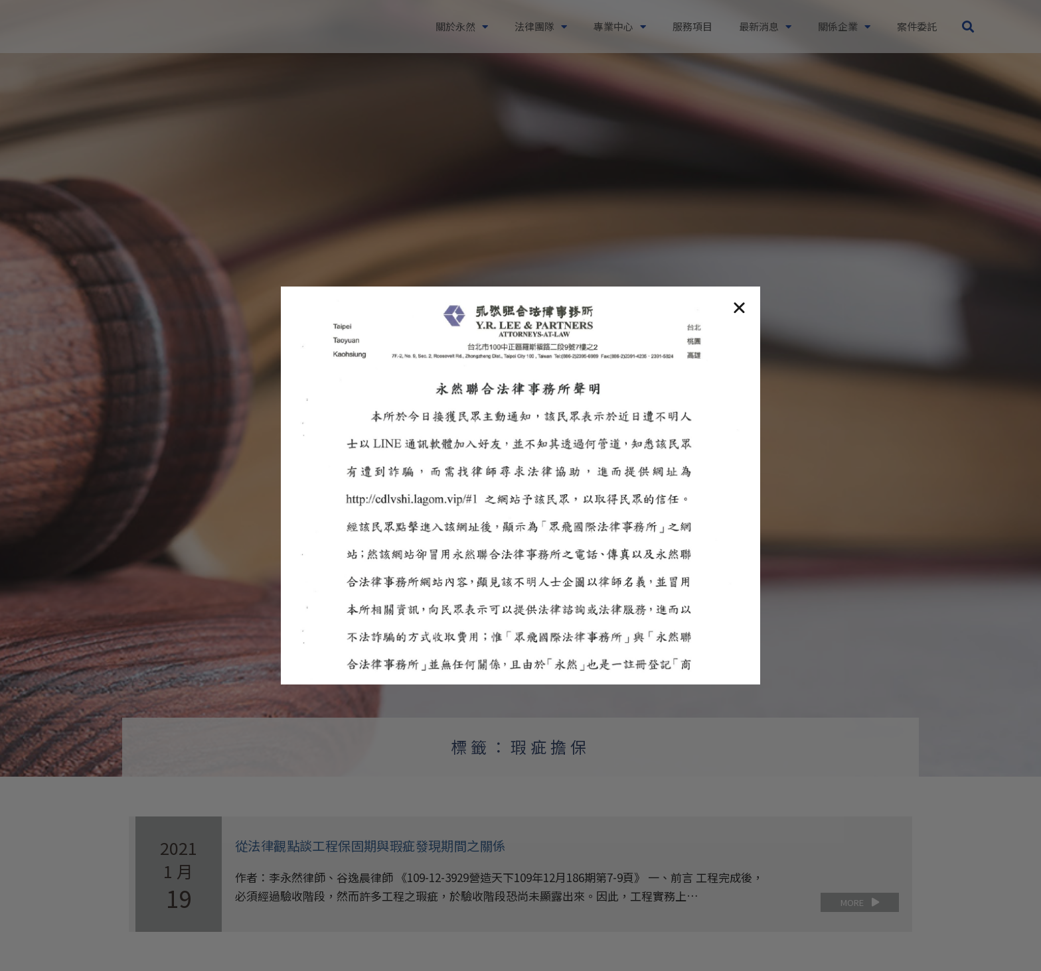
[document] (520, 485)
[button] (739, 307)
